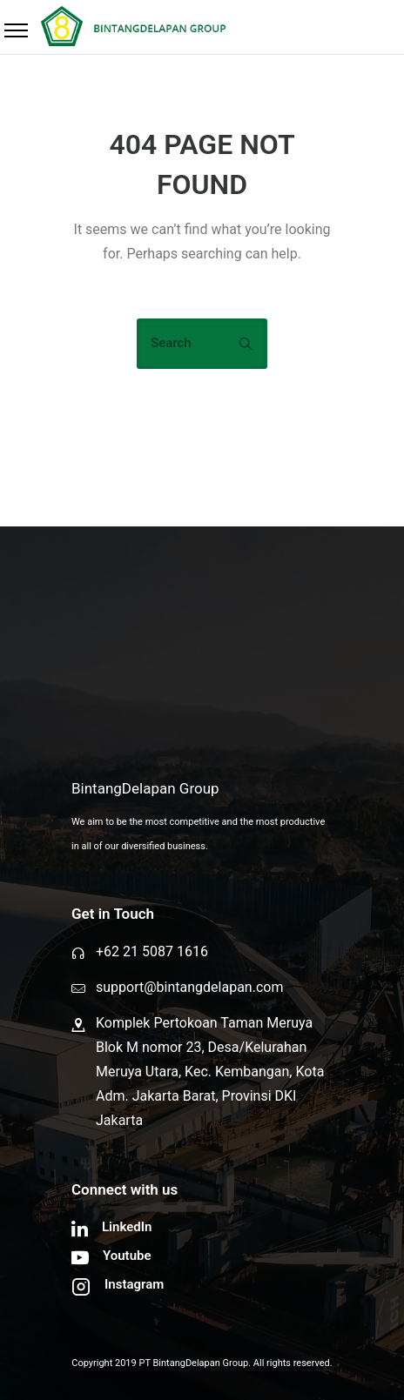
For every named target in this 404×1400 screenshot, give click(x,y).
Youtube (127, 1255)
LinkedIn (127, 1227)
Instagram (134, 1284)
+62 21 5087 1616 (152, 951)
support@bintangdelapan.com (189, 987)
